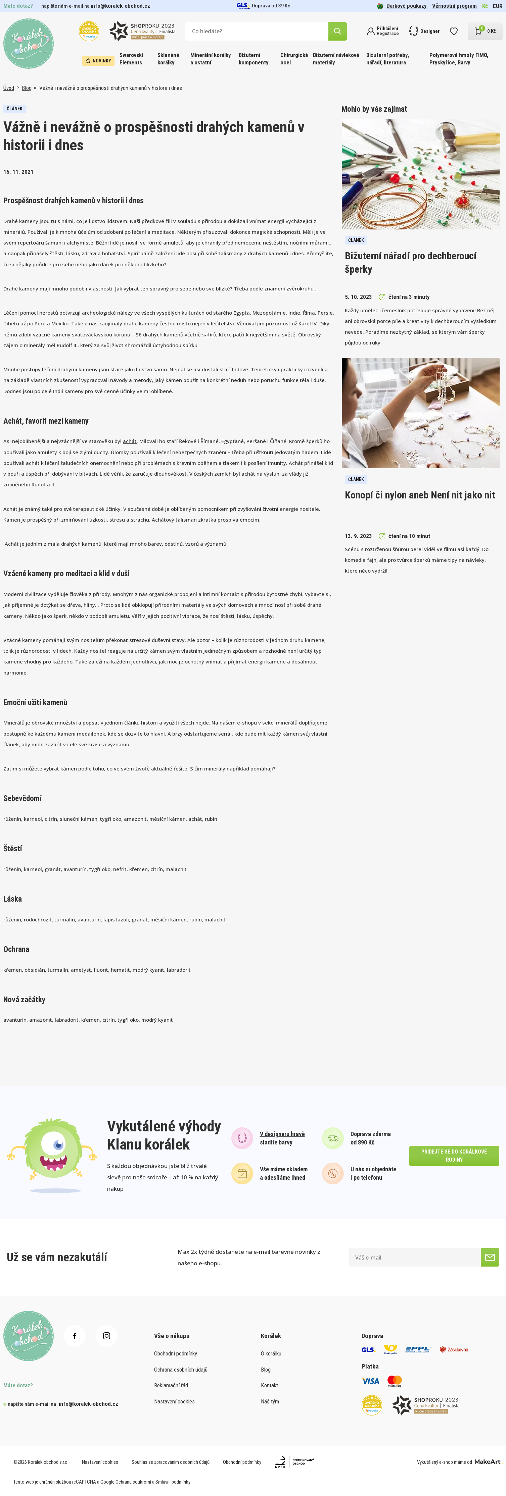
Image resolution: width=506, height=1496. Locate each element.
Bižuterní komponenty (254, 59)
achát (130, 441)
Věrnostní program (454, 5)
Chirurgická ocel (294, 59)
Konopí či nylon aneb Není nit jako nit (420, 495)
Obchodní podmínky (175, 1353)
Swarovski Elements (131, 59)
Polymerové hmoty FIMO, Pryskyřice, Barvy (458, 59)
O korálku (271, 1353)
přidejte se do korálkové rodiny (454, 1155)
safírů (209, 334)
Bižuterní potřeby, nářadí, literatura (387, 59)
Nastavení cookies (174, 1401)
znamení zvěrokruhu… (291, 288)
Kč (485, 6)
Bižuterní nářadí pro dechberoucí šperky (410, 262)
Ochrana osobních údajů (181, 1369)
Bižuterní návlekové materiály (336, 59)
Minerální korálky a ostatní (210, 59)
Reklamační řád (171, 1385)
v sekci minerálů (277, 722)
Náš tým (270, 1401)
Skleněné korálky (168, 59)
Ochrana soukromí (133, 1482)
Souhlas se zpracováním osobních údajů (171, 1462)
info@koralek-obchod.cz (120, 5)
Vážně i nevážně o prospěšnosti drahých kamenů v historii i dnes (110, 88)
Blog (27, 88)
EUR (498, 6)
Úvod (8, 88)
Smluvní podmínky (172, 1482)
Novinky (98, 60)
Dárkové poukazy (401, 5)
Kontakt (269, 1385)
